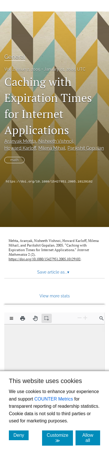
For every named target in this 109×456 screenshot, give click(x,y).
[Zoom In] (85, 318)
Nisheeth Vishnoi (55, 141)
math (14, 160)
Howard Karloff (20, 148)
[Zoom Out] (79, 318)
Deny (21, 435)
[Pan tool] (35, 318)
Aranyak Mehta (20, 141)
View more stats (54, 295)
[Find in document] (101, 318)
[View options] (11, 318)
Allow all (91, 438)
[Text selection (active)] (46, 318)
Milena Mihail (51, 148)
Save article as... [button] (53, 272)
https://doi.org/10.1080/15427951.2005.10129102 (49, 181)
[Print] (22, 318)
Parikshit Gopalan (86, 148)
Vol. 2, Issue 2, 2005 (22, 69)
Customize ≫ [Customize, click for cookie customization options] (60, 438)
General (14, 56)
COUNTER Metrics (53, 399)
